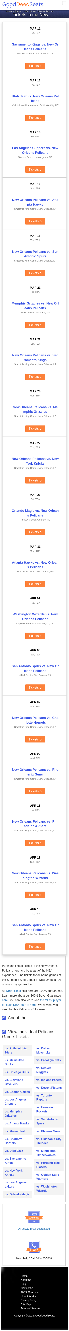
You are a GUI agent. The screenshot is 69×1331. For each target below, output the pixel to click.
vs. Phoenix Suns (48, 1131)
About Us (26, 1279)
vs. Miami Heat (15, 1131)
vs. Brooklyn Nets (48, 1060)
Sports (17, 11)
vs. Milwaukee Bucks (14, 1062)
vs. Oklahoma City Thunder (48, 1141)
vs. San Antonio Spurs (47, 1121)
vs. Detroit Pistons (49, 1087)
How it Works (28, 1296)
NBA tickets (13, 990)
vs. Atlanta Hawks (17, 1123)
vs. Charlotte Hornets (13, 1141)
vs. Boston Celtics (17, 1091)
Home (8, 11)
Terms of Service (30, 1308)
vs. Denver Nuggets (43, 1070)
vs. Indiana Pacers (49, 1079)
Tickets (35, 66)
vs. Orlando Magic (17, 1194)
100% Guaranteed (31, 1292)
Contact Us (27, 1288)
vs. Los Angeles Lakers (16, 1184)
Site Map (26, 1304)
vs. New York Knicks (13, 1172)
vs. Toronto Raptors (44, 1097)
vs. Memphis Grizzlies (13, 1113)
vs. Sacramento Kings (15, 1160)
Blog (23, 1284)
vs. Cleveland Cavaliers (14, 1082)
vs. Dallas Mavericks (43, 1050)
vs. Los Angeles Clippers (16, 1101)
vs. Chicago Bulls (17, 1072)
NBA (26, 11)
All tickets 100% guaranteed (34, 1228)
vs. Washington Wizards (47, 1188)
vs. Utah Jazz (14, 1150)
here (5, 1000)
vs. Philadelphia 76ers (16, 1050)
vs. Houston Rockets (44, 1109)
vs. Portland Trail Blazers (48, 1165)
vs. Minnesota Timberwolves (45, 1153)
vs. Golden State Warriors (47, 1176)
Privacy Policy (29, 1300)
